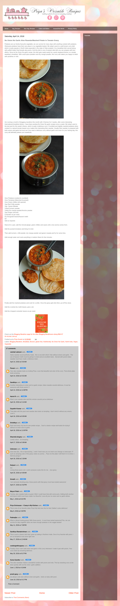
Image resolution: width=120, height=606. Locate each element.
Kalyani (12, 465)
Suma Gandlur (15, 560)
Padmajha (13, 517)
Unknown (13, 449)
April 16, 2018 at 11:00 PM (18, 430)
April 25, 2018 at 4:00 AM (18, 473)
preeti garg (14, 574)
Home (6, 28)
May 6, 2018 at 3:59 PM (18, 511)
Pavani (12, 368)
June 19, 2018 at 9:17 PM (18, 579)
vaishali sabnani (16, 352)
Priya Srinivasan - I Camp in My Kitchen (24, 505)
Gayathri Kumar (15, 408)
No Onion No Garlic (58, 341)
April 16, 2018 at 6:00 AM (18, 416)
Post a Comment (13, 584)
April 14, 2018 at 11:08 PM (18, 390)
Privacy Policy (72, 28)
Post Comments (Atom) (21, 597)
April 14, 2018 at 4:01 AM (18, 376)
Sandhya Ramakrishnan (18, 531)
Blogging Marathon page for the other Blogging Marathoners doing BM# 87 (38, 334)
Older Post (73, 593)
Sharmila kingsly (16, 437)
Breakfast (26, 341)
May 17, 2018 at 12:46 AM (18, 539)
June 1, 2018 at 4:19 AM (18, 567)
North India (69, 341)
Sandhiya (13, 382)
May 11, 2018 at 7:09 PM (18, 525)
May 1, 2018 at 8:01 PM (18, 499)
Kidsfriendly (47, 341)
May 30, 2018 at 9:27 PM (18, 553)
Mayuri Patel (14, 491)
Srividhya (13, 422)
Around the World (58, 28)
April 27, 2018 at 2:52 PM (18, 485)
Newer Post (10, 593)
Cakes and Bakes (44, 28)
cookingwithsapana (17, 546)
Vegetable (8, 344)
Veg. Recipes (16, 28)
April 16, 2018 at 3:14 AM (18, 402)
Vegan (75, 341)
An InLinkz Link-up (11, 336)
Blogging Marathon (16, 341)
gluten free (39, 341)
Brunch (32, 341)
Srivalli (12, 479)
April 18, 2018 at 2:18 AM (18, 458)
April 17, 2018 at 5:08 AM (18, 442)
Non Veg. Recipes (29, 28)
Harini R (13, 396)
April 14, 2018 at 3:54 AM (18, 362)
